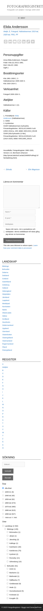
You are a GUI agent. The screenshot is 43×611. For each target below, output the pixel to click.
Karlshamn (15, 547)
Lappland (5, 300)
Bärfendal (14, 576)
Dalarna (5, 272)
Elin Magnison (34, 169)
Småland (5, 319)
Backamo (14, 572)
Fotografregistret (25, 6)
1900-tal (11, 517)
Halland (5, 288)
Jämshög (14, 539)
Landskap (11, 526)
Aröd (12, 569)
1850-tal (10, 499)
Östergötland (7, 350)
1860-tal (10, 503)
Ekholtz (9, 169)
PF (17, 35)
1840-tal (10, 495)
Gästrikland (6, 282)
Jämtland (5, 297)
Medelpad (6, 303)
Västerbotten (7, 335)
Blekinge (5, 266)
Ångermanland (7, 344)
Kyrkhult (13, 554)
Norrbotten (6, 306)
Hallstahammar (25, 31)
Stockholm (6, 322)
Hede (12, 587)
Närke (4, 310)
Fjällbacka (14, 580)
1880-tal (10, 510)
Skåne (4, 316)
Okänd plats (6, 313)
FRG (13, 35)
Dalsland (5, 275)
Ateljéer (5, 367)
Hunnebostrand (16, 591)
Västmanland (7, 341)
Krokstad (14, 594)
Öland (4, 347)
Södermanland (7, 325)
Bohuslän (5, 269)
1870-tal (10, 506)
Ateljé (5, 31)
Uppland (5, 328)
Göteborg (5, 285)
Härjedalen (6, 294)
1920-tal (6, 35)
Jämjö (13, 536)
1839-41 (9, 492)
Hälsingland (6, 291)
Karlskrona (15, 550)
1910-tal (35, 31)
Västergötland (7, 338)
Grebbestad (15, 583)
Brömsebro (14, 532)
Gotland (5, 279)
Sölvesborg (15, 561)
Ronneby (14, 558)
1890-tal (10, 514)
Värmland (6, 331)
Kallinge (13, 543)
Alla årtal (8, 488)
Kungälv (13, 598)
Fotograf (14, 31)
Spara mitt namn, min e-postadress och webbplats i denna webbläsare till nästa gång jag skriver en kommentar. (23, 231)
